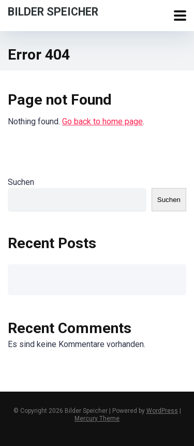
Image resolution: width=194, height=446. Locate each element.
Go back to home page (102, 121)
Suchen (21, 182)
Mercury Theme (97, 418)
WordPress (162, 410)
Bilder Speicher (53, 11)
